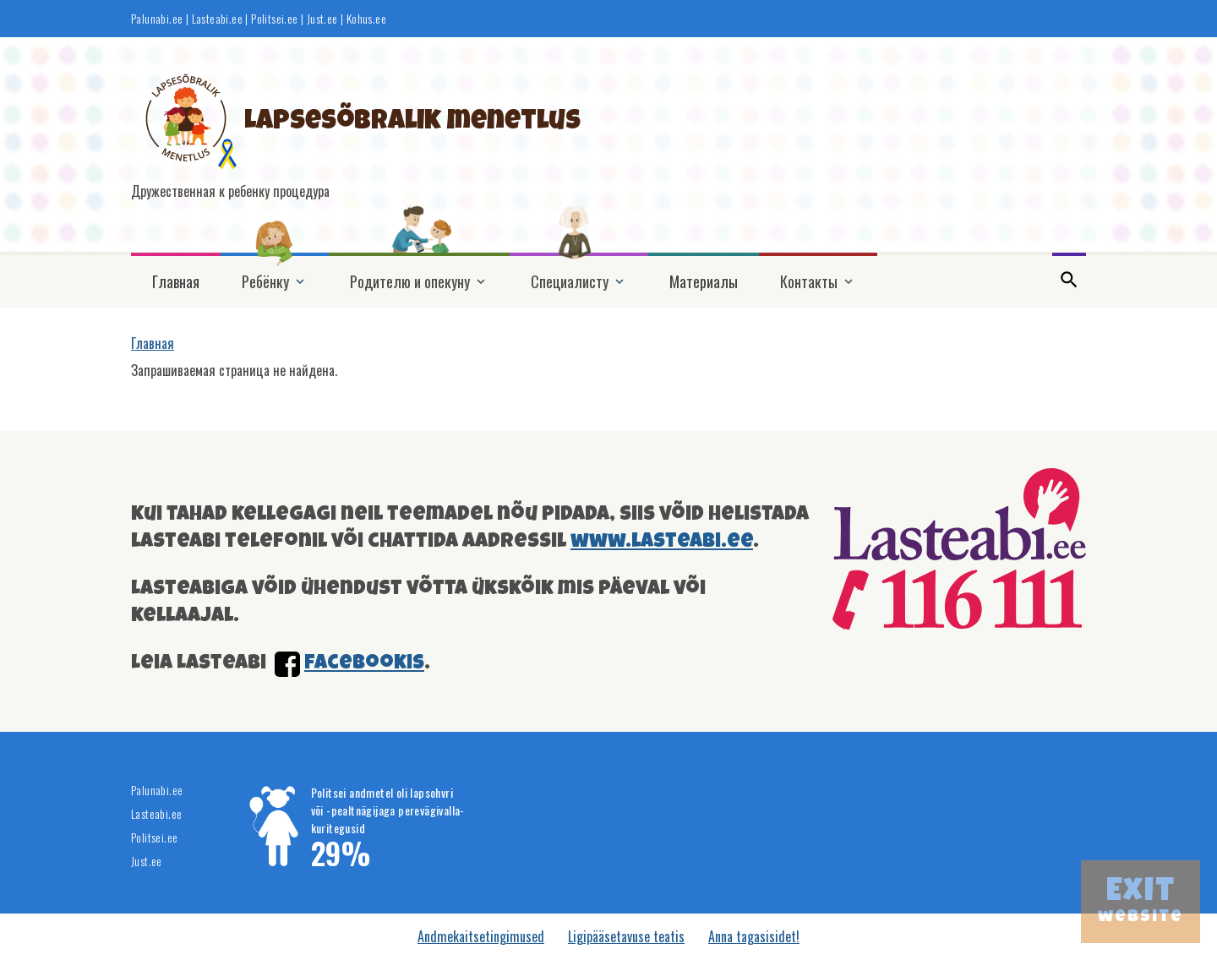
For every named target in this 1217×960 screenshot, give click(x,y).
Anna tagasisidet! (754, 936)
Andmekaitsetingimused (480, 936)
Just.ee (322, 18)
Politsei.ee (274, 18)
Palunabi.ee (157, 18)
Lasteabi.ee (217, 18)
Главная (175, 281)
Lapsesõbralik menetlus (412, 123)
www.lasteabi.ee (661, 542)
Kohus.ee (366, 18)
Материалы (703, 281)
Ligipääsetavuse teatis (626, 936)
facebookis (364, 664)
